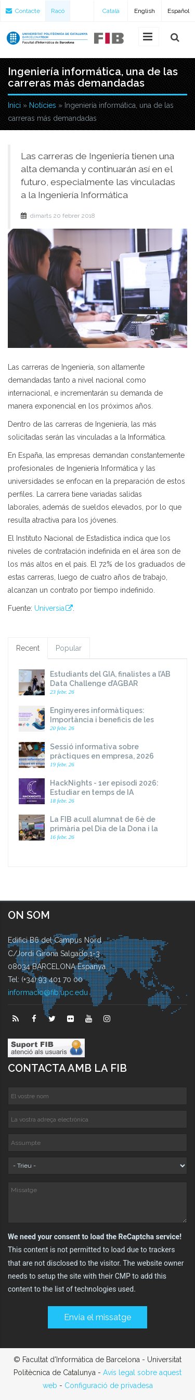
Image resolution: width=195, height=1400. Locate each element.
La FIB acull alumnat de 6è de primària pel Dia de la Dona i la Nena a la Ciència (104, 828)
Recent (28, 648)
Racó (57, 11)
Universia (49, 608)
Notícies (42, 105)
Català (111, 11)
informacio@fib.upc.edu (48, 992)
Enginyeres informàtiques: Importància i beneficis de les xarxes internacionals (102, 719)
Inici (14, 105)
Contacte (23, 11)
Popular (69, 648)
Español (178, 11)
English (144, 11)
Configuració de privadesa (108, 1385)
